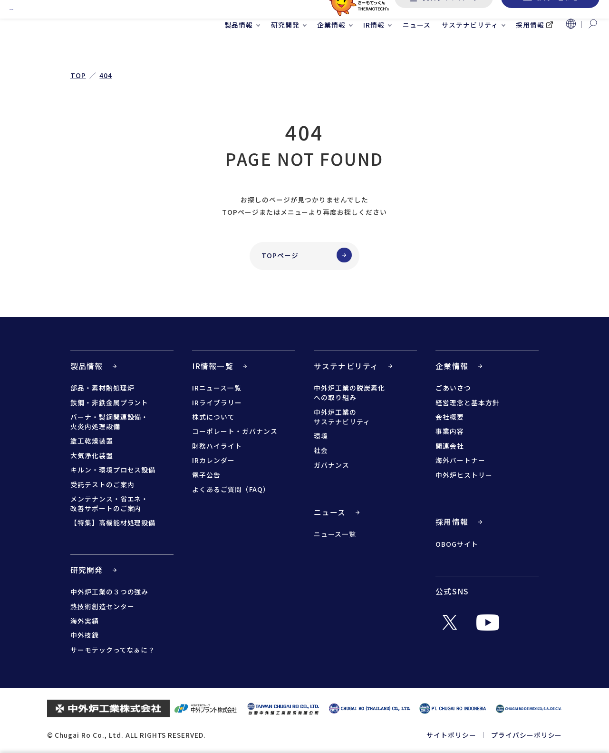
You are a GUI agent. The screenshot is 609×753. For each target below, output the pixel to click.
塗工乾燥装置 (91, 440)
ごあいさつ (453, 387)
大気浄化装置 (91, 455)
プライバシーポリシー (526, 735)
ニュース (417, 48)
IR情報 (374, 48)
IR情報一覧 (212, 366)
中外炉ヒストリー (464, 475)
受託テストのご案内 (102, 484)
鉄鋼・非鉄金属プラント (109, 402)
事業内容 (449, 431)
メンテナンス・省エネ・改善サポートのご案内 (109, 503)
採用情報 (530, 48)
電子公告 (206, 475)
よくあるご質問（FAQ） (231, 489)
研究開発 (285, 48)
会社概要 (449, 417)
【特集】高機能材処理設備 (113, 522)
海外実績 (84, 620)
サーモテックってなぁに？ (112, 649)
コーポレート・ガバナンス (235, 431)
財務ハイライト (217, 446)
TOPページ (280, 255)
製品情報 (239, 48)
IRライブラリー (217, 402)
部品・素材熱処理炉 (102, 387)
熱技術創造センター (102, 606)
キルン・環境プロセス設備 (113, 469)
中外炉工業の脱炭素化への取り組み (349, 392)
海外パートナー (460, 460)
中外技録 (84, 635)
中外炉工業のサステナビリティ (342, 416)
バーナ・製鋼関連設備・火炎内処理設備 (109, 421)
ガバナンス (331, 465)
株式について (213, 417)
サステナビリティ (470, 48)
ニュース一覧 (335, 534)
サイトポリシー (451, 735)
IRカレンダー (213, 460)
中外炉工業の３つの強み (109, 591)
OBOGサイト (456, 544)
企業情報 (331, 48)
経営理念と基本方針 (467, 402)
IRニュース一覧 (217, 387)
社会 (321, 450)
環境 (321, 436)
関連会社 (449, 446)
